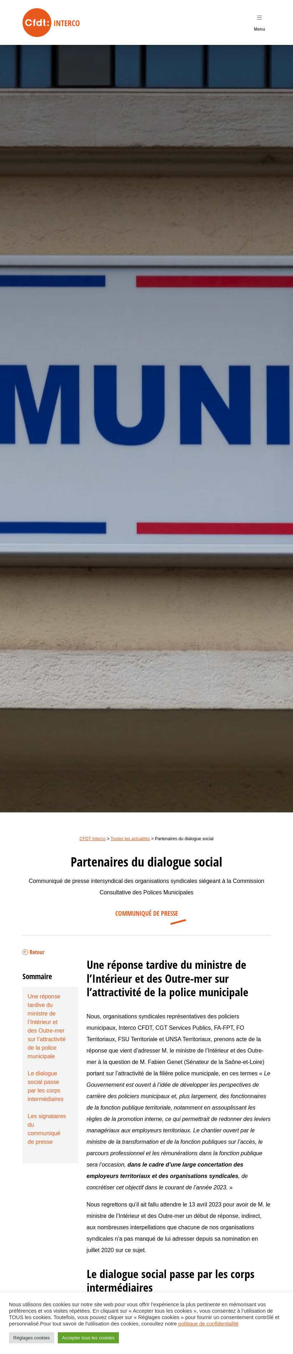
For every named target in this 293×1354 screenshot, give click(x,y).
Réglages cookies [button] (31, 1337)
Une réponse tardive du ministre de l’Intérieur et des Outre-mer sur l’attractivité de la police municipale (47, 1026)
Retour (33, 952)
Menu (259, 21)
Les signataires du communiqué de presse (47, 1129)
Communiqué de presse (146, 913)
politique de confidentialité (208, 1324)
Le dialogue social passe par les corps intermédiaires (46, 1086)
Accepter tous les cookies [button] (88, 1337)
